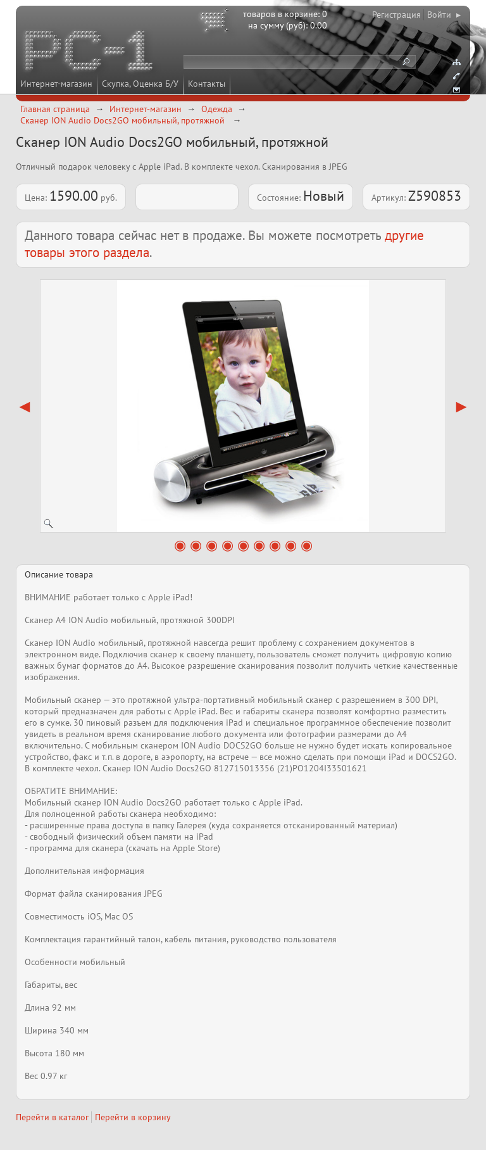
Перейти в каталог (52, 1117)
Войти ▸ (444, 14)
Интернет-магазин (56, 83)
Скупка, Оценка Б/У (140, 83)
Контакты (206, 83)
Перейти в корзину (133, 1117)
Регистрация (396, 14)
